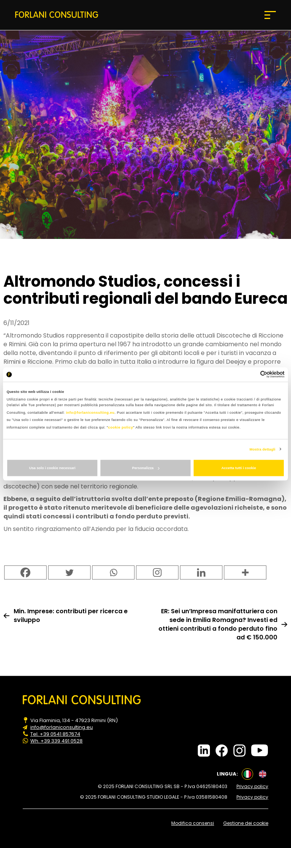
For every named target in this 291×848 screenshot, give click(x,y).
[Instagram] (157, 572)
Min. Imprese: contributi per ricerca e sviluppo (71, 615)
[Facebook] (25, 572)
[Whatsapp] (113, 572)
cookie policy (120, 427)
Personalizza (146, 468)
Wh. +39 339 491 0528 (56, 741)
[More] (245, 572)
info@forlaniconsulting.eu (90, 412)
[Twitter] (69, 572)
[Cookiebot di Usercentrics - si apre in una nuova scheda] (251, 374)
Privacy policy (252, 787)
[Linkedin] (201, 572)
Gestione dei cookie (245, 823)
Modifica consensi (192, 823)
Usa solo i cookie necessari (52, 468)
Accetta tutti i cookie (238, 468)
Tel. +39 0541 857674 (55, 734)
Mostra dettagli (262, 449)
